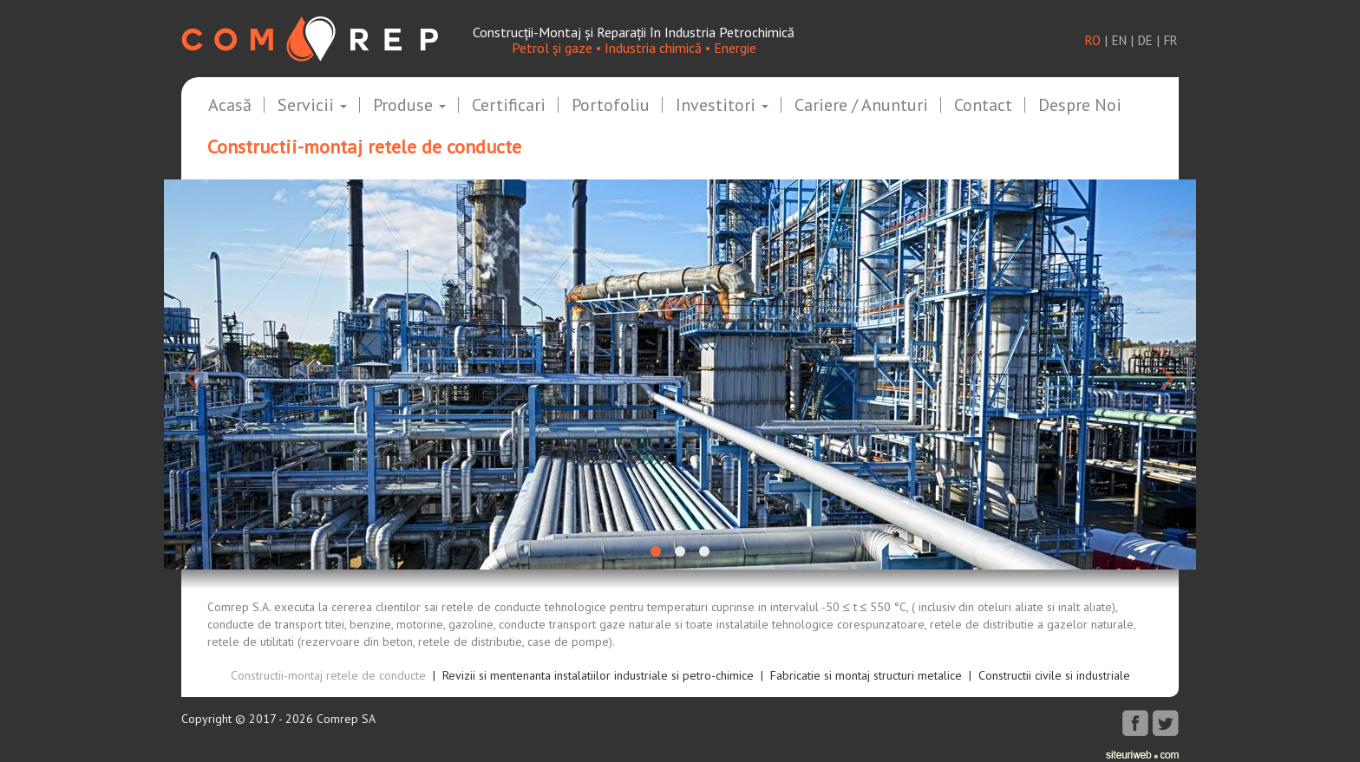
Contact (983, 105)
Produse (409, 105)
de (1145, 40)
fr (1171, 40)
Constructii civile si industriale (1054, 675)
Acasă (230, 105)
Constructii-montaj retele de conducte (328, 675)
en (1119, 40)
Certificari (509, 105)
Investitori (722, 105)
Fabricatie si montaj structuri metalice (866, 675)
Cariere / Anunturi (861, 105)
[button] (241, 374)
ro (1093, 40)
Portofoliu (611, 105)
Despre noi (1079, 105)
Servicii (312, 105)
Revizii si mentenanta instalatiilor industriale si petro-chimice (598, 675)
